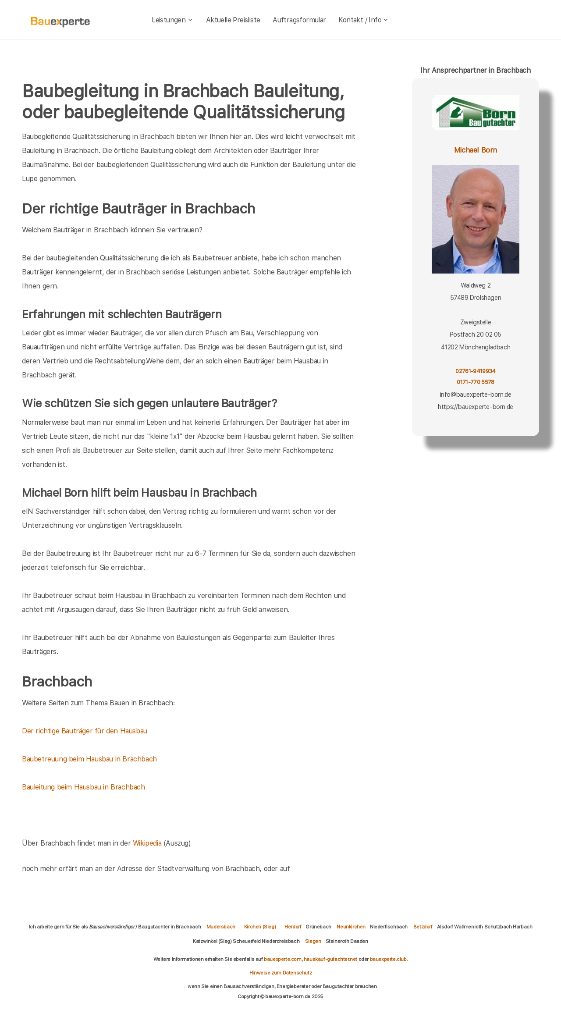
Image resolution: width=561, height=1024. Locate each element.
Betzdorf (423, 927)
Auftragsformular (299, 20)
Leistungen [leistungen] (172, 20)
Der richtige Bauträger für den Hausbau (84, 731)
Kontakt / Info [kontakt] (363, 20)
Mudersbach (220, 927)
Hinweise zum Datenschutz (280, 973)
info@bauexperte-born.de (475, 394)
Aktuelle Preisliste (233, 20)
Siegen (313, 941)
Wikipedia (148, 843)
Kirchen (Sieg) (260, 927)
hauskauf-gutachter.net (330, 959)
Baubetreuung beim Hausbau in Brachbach (89, 759)
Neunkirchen (351, 927)
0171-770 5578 (475, 382)
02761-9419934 (475, 371)
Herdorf (292, 927)
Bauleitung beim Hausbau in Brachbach (83, 787)
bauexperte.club (388, 959)
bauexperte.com (282, 959)
